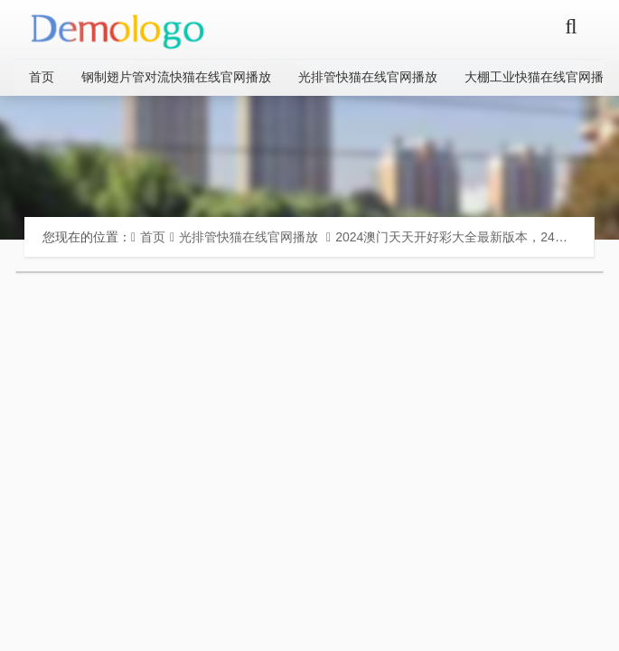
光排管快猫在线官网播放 (367, 77)
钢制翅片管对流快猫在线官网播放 (176, 77)
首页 (41, 77)
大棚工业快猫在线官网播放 (540, 77)
